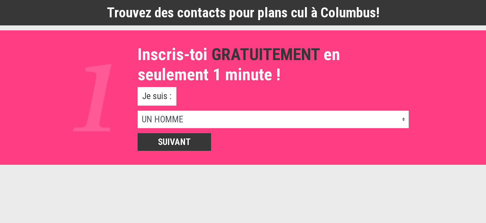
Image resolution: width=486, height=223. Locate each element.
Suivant (174, 142)
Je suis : (157, 96)
